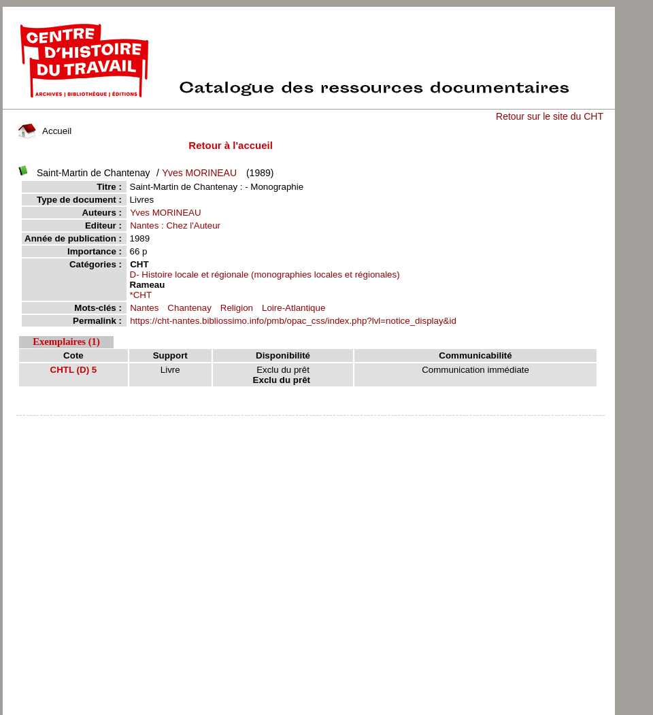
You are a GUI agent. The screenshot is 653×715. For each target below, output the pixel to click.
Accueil (45, 131)
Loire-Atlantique (293, 308)
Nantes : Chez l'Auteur (175, 225)
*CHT (141, 295)
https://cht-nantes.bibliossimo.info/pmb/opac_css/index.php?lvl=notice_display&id (293, 321)
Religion (236, 308)
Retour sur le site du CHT (549, 116)
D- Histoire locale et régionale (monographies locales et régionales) (265, 274)
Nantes (144, 308)
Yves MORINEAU (199, 172)
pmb (310, 424)
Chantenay (189, 308)
